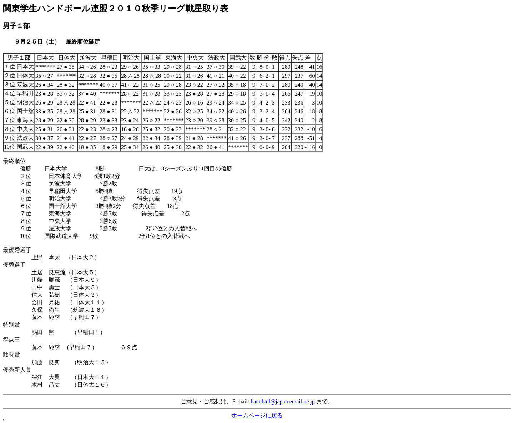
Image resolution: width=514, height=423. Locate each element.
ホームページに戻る (257, 415)
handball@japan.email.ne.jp (283, 401)
